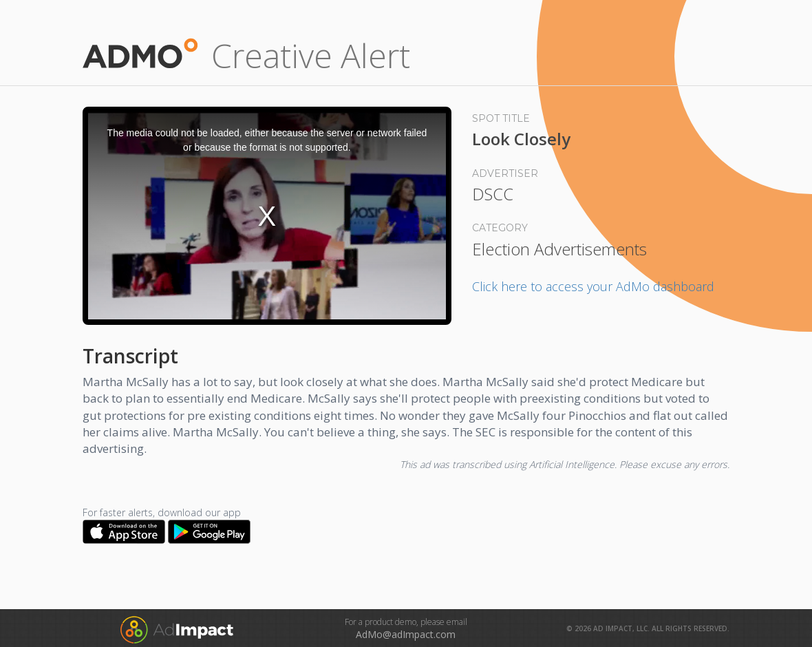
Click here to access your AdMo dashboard (593, 286)
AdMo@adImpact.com (406, 634)
